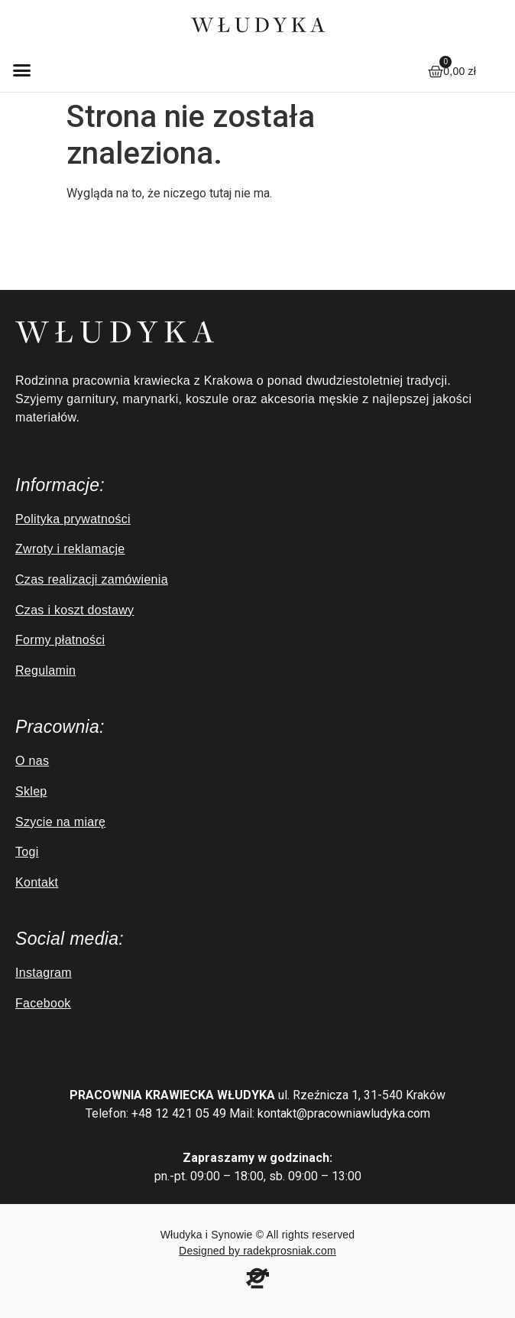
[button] (22, 69)
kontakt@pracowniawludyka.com (344, 1113)
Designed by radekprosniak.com (257, 1251)
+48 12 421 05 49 (178, 1113)
